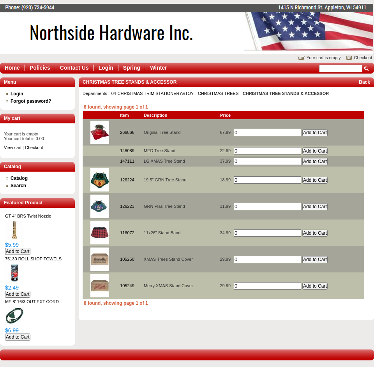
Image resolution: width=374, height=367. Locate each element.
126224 (127, 179)
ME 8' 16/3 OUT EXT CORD (32, 301)
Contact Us (74, 68)
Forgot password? (31, 101)
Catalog (19, 178)
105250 (127, 259)
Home (12, 68)
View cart (12, 147)
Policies (40, 68)
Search (366, 69)
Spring (131, 68)
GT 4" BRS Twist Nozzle (28, 216)
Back (364, 82)
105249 (127, 285)
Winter (158, 68)
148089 (127, 150)
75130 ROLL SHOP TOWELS (33, 258)
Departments (95, 93)
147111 (127, 161)
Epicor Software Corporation (186, 29)
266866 (127, 132)
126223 (127, 206)
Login (106, 68)
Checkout (363, 57)
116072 (127, 232)
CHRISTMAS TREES (219, 93)
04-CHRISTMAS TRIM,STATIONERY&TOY (153, 93)
